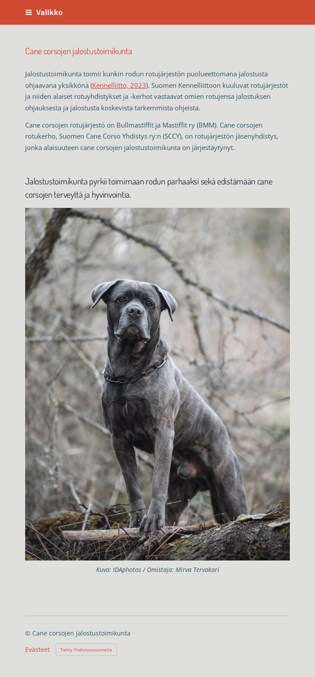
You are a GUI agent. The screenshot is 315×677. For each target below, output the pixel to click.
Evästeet (37, 650)
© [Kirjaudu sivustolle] (28, 633)
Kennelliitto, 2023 (119, 85)
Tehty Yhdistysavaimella (86, 650)
